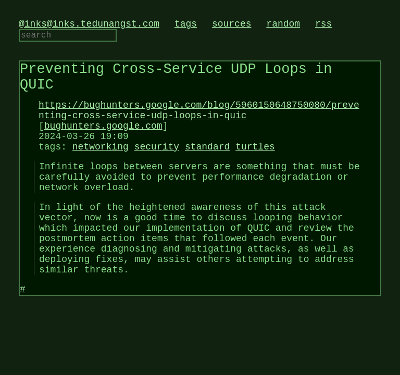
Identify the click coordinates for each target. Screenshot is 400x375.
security (156, 167)
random (283, 25)
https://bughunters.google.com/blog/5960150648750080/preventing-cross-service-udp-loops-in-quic (199, 123)
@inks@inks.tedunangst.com (89, 25)
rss (323, 25)
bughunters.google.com (103, 142)
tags (185, 25)
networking (100, 167)
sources (232, 25)
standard (207, 167)
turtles (255, 167)
